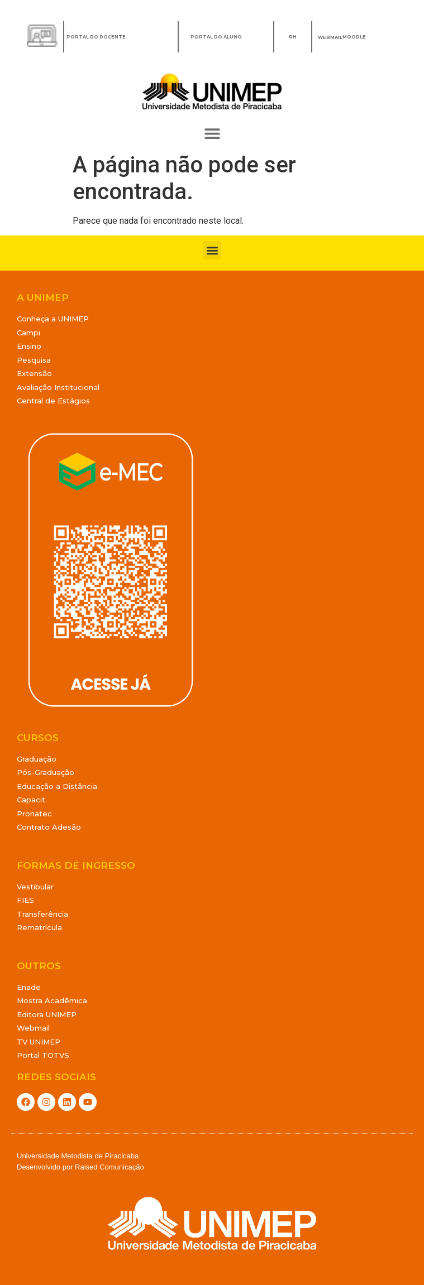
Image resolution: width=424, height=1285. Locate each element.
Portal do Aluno (216, 37)
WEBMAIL (330, 37)
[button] (212, 133)
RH (293, 37)
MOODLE (354, 37)
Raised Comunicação (109, 1167)
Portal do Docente (96, 37)
